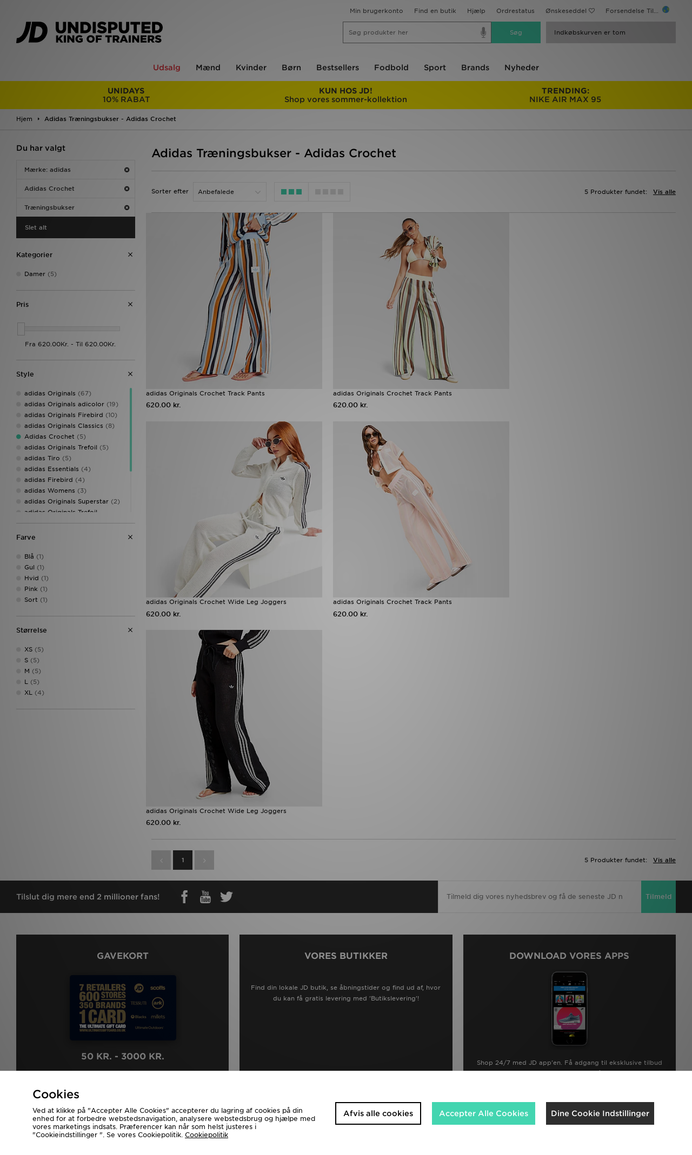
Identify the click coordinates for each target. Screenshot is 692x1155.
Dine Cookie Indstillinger (600, 1113)
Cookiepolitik (206, 1135)
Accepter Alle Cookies (483, 1113)
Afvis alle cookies (378, 1113)
